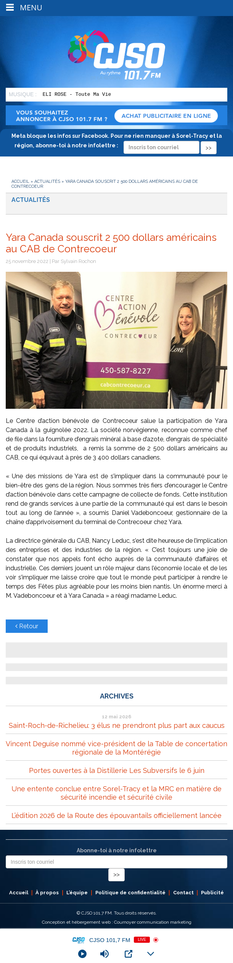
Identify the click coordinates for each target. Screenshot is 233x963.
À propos (47, 892)
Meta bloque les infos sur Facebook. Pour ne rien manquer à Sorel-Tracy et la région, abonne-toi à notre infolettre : (116, 141)
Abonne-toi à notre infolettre (117, 850)
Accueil (20, 181)
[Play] (82, 953)
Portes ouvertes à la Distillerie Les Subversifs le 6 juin (116, 770)
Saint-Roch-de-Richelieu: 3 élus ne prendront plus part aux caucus (117, 725)
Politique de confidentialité (130, 892)
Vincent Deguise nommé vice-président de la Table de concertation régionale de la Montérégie (116, 748)
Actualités (47, 181)
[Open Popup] (128, 953)
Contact (183, 892)
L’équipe (77, 892)
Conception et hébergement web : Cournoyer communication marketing (116, 922)
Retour (26, 626)
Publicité (212, 892)
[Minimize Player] (150, 953)
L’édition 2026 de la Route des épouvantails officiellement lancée (116, 815)
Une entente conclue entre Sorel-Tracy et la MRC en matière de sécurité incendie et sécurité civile (116, 793)
